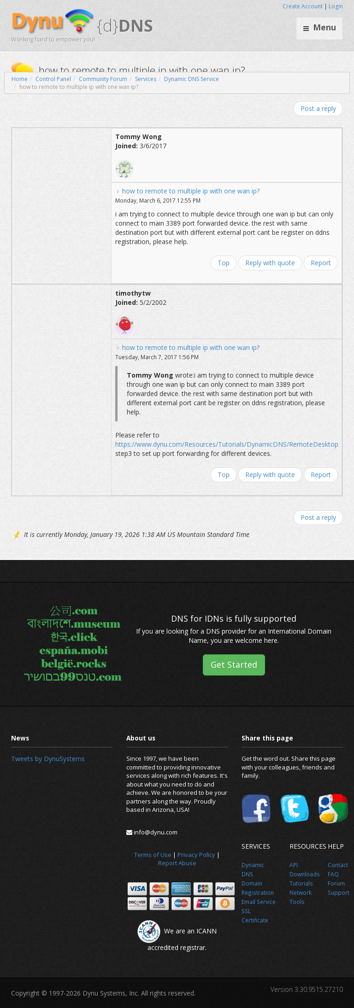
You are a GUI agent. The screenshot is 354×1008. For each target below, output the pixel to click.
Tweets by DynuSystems (48, 758)
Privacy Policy (196, 855)
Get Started (234, 664)
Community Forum (103, 79)
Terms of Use (152, 855)
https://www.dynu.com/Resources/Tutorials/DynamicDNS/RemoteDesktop (226, 444)
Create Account (303, 6)
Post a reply (318, 108)
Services (145, 79)
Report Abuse (177, 863)
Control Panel (53, 79)
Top (224, 262)
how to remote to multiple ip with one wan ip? (191, 190)
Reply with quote (270, 262)
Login (336, 6)
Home (20, 79)
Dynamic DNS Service (191, 79)
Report (321, 262)
